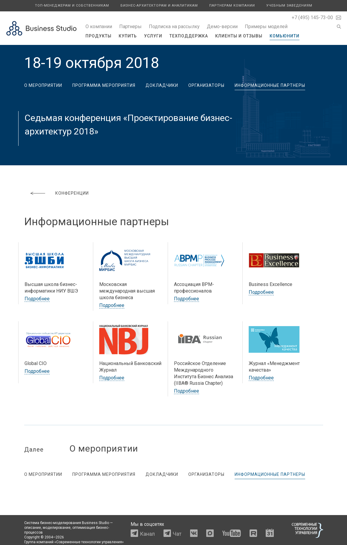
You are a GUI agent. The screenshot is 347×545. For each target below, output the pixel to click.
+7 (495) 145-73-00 (312, 17)
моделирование (57, 528)
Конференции (72, 193)
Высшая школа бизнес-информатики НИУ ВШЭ (51, 287)
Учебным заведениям (289, 5)
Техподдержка (188, 36)
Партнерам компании (232, 5)
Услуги (153, 36)
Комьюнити (284, 36)
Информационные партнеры (270, 85)
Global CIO (36, 363)
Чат (177, 534)
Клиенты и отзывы (238, 36)
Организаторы (206, 85)
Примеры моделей (266, 26)
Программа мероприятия (103, 85)
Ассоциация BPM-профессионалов (194, 287)
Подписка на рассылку (174, 26)
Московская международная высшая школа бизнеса (127, 290)
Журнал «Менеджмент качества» (274, 367)
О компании (98, 26)
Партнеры (130, 26)
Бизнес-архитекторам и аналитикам (159, 5)
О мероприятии (43, 85)
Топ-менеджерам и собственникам (72, 5)
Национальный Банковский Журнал (130, 367)
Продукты (98, 36)
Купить (128, 36)
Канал (147, 534)
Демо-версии (222, 26)
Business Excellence (270, 284)
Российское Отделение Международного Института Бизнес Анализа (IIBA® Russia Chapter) (203, 373)
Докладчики (162, 85)
